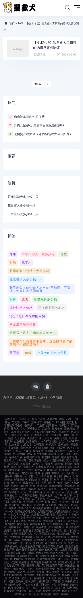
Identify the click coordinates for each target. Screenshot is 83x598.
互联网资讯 (46, 587)
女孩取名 (14, 505)
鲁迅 (29, 454)
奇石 (31, 590)
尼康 (13, 254)
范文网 (16, 422)
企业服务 (19, 441)
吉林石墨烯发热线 (55, 537)
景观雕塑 (69, 485)
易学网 (58, 476)
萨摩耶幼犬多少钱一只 (23, 197)
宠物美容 (28, 466)
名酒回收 (36, 435)
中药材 (30, 568)
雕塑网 (15, 485)
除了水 (27, 262)
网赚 (11, 581)
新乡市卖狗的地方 (51, 307)
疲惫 (25, 299)
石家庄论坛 (64, 454)
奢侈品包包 (58, 517)
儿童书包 (61, 514)
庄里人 (17, 450)
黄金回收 (25, 463)
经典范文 (64, 431)
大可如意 (60, 450)
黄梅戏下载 (15, 527)
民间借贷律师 (16, 587)
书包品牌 (13, 517)
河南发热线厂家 (59, 552)
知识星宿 (38, 450)
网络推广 (49, 422)
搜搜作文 (32, 438)
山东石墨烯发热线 (26, 549)
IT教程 (56, 581)
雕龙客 (47, 590)
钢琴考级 (14, 492)
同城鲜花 (34, 479)
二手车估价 (38, 431)
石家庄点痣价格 (68, 492)
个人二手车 (53, 498)
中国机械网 (53, 571)
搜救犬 (15, 428)
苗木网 (17, 530)
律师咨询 (64, 425)
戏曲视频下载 (38, 524)
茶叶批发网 (42, 568)
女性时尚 (16, 482)
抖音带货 (9, 590)
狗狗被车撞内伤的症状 (29, 117)
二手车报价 (23, 498)
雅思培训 (9, 460)
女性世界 (40, 482)
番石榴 (14, 353)
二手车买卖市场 (28, 495)
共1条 (38, 84)
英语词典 (28, 501)
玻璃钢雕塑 (56, 485)
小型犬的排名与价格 (52, 353)
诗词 (53, 568)
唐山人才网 (45, 438)
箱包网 (46, 457)
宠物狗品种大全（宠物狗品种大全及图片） (43, 134)
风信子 (71, 447)
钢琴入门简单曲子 (48, 489)
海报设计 (40, 470)
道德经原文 (24, 508)
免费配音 (10, 524)
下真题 (27, 450)
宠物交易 (13, 463)
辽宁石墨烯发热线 (67, 540)
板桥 (13, 299)
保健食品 (18, 568)
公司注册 (39, 444)
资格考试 (39, 578)
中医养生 (69, 565)
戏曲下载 (69, 435)
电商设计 (29, 425)
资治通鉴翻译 (56, 527)
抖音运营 (34, 594)
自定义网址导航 (30, 473)
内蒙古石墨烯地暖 (24, 559)
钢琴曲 (32, 489)
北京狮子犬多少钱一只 (26, 279)
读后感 (73, 438)
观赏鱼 (31, 397)
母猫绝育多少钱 (45, 299)
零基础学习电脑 (13, 425)
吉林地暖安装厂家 (44, 540)
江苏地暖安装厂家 (41, 562)
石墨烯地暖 (35, 460)
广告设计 (27, 470)
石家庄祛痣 (50, 492)
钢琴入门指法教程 (54, 460)
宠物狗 (8, 397)
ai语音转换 (20, 521)
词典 (47, 501)
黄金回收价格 (64, 466)
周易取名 (26, 505)
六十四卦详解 (44, 476)
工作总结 (69, 428)
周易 (61, 419)
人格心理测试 (61, 508)
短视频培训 (44, 581)
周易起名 (63, 505)
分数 (63, 254)
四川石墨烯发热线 (64, 562)
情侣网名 (51, 431)
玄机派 (8, 441)
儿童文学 (26, 444)
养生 (28, 587)
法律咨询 (31, 441)
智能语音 (48, 521)
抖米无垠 (51, 444)
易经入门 (69, 476)
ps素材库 (21, 460)
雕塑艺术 (42, 485)
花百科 (42, 397)
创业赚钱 (63, 584)
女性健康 (29, 575)
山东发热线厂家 (48, 549)
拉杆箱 (46, 517)
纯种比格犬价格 (21, 307)
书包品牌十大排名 (18, 514)
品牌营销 (13, 447)
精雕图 (46, 473)
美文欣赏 (66, 571)
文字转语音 (34, 521)
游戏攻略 (52, 419)
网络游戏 (72, 587)
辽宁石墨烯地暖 (34, 543)
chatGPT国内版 (48, 441)
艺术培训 (14, 578)
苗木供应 (30, 581)
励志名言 (14, 444)
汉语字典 (16, 501)
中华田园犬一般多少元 (38, 254)
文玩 (61, 441)
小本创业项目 (41, 447)
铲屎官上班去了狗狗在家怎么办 (33, 333)
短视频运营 (20, 594)
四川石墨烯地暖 (30, 565)
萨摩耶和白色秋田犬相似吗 (29, 271)
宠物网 (49, 463)
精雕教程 (71, 473)
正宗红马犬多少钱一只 (23, 214)
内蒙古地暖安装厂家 (49, 559)
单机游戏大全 (13, 584)
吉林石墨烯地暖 (23, 540)
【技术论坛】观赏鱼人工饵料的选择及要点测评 (54, 45)
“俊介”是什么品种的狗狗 (27, 316)
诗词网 (64, 594)
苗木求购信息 (54, 530)
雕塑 (38, 590)
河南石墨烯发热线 (38, 552)
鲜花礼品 (66, 479)
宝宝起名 (71, 422)
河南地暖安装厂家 (27, 556)
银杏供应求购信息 (21, 533)
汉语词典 (69, 568)
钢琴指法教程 (19, 489)
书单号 (71, 450)
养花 (26, 435)
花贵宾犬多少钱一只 (21, 205)
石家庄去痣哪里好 (31, 492)
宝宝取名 (51, 505)
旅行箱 (37, 517)
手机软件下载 (48, 584)
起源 (13, 262)
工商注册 (60, 587)
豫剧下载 (28, 527)
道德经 (12, 508)
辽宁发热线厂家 (13, 543)
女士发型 (19, 438)
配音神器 (22, 524)
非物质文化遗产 (20, 431)
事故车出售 (46, 495)
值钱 (28, 353)
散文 (56, 594)
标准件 (52, 454)
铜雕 (60, 482)
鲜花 (56, 479)
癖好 (53, 447)
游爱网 (61, 447)
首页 (12, 23)
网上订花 (47, 479)
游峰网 (49, 450)
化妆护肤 (28, 482)
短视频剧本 (40, 454)
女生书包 (25, 517)
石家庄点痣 (15, 435)
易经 (68, 419)
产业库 (41, 425)
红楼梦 (40, 571)
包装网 (19, 581)
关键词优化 (61, 438)
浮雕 (32, 485)
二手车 (25, 422)
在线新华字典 (69, 457)
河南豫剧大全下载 (57, 524)
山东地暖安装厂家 (15, 552)
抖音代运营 (38, 419)
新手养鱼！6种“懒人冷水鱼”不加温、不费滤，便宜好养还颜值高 (40, 289)
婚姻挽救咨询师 (42, 508)
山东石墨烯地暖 (69, 549)
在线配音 (60, 521)
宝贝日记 (24, 419)
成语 (54, 501)
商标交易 (25, 447)
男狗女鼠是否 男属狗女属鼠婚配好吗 (39, 125)
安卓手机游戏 (70, 581)
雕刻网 (24, 485)
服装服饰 (51, 425)
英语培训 (63, 578)
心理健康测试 (46, 511)
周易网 (18, 476)
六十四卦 (29, 476)
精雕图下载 (58, 473)
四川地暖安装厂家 (52, 565)
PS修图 (60, 422)
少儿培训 (51, 578)
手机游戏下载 (31, 584)
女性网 (52, 482)
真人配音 (73, 521)
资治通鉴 (41, 527)
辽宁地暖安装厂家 (55, 543)
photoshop (14, 470)
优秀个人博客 (70, 590)
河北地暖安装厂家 (32, 537)
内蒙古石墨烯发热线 (52, 556)
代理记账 (21, 590)
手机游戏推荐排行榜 (48, 575)
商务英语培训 (32, 457)
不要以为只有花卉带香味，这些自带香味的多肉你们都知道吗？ (41, 342)
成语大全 (26, 578)
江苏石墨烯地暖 (20, 562)
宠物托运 (16, 466)
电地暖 (56, 457)
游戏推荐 (36, 422)
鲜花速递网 (20, 479)
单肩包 (71, 517)
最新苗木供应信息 (33, 530)
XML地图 (55, 397)
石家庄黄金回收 (45, 466)
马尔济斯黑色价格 (23, 324)
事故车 (68, 495)
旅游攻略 (57, 428)
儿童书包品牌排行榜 (43, 514)
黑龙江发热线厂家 (30, 546)
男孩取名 (39, 505)
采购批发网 (15, 457)
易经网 (8, 476)
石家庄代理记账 (52, 435)
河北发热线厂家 (65, 533)
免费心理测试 (63, 511)
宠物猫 (19, 397)
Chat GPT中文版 (30, 428)
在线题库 (46, 594)
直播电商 (52, 470)
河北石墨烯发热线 (44, 533)
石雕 (67, 482)
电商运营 (64, 470)
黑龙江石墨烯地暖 (53, 546)
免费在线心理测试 (25, 511)
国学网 (21, 454)
